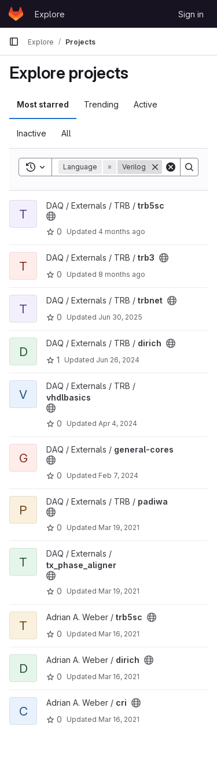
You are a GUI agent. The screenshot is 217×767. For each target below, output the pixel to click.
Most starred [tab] (43, 104)
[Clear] (171, 167)
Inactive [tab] (31, 133)
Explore (50, 14)
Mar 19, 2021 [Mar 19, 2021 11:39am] (118, 591)
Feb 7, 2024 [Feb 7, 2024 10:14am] (118, 475)
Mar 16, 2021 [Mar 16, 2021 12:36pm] (118, 633)
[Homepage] (15, 14)
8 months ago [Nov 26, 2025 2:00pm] (121, 274)
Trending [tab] (101, 104)
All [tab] (66, 133)
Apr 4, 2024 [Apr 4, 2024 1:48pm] (117, 423)
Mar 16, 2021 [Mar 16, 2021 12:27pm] (118, 719)
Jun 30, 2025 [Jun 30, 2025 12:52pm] (120, 317)
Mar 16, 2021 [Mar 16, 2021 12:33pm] (118, 676)
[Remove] (155, 167)
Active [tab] (145, 104)
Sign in (191, 14)
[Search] (189, 167)
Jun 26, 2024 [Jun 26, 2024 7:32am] (117, 359)
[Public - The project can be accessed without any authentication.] (51, 216)
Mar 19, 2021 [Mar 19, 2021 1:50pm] (118, 527)
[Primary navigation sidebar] (14, 41)
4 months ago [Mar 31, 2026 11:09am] (121, 231)
